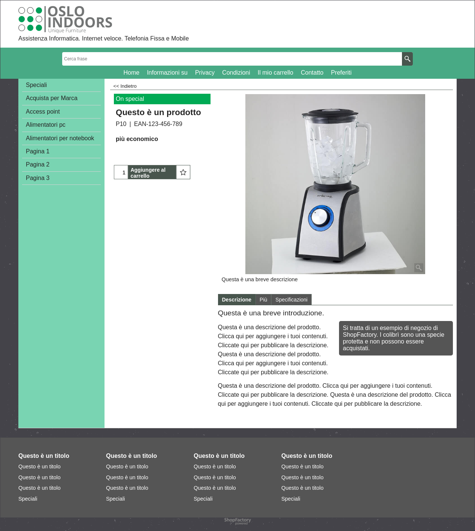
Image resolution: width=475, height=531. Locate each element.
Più (263, 300)
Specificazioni (291, 300)
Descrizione (237, 300)
